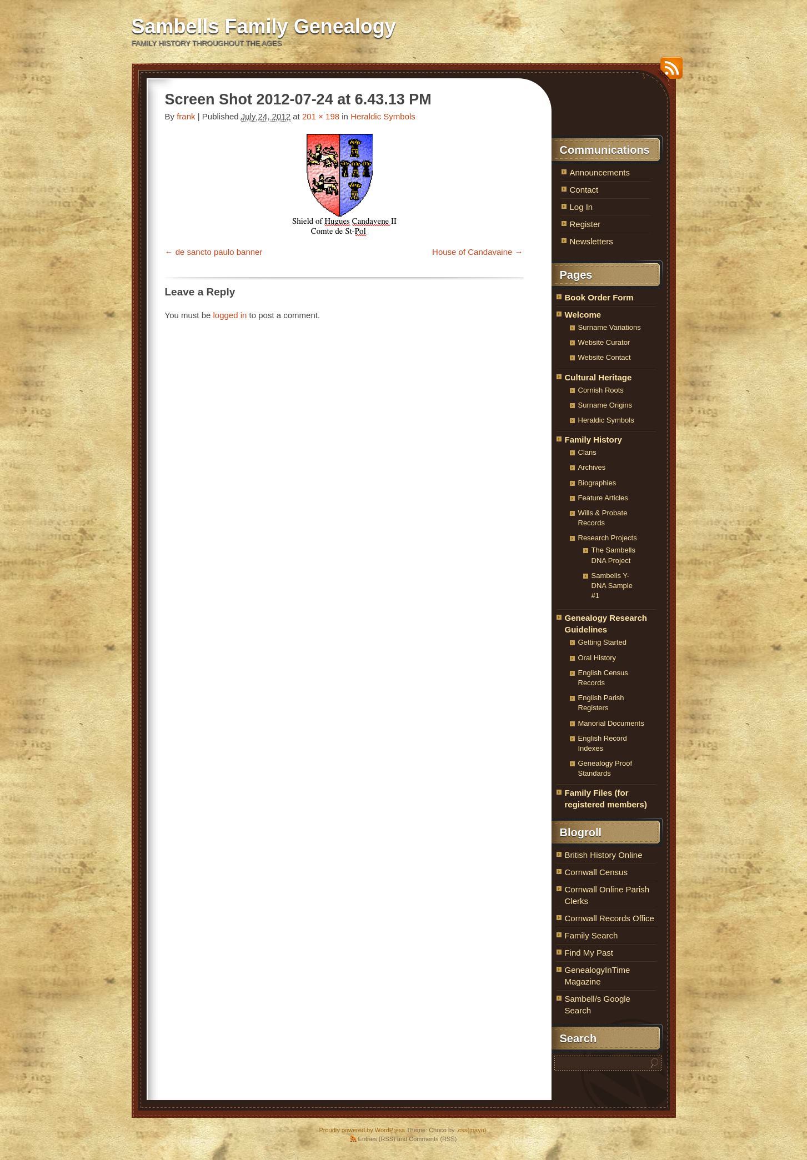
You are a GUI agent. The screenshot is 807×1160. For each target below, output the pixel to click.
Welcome (583, 314)
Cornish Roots (601, 390)
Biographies (597, 483)
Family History (593, 439)
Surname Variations (609, 327)
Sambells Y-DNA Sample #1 (612, 585)
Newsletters (591, 241)
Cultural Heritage (598, 377)
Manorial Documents (611, 723)
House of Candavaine (472, 252)
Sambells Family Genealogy (264, 26)
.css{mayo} (472, 1130)
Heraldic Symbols (382, 116)
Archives (592, 467)
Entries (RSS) (376, 1139)
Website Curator (604, 342)
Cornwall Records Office (609, 918)
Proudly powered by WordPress (361, 1130)
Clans (587, 452)
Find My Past (589, 952)
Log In (581, 207)
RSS (669, 72)
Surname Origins (605, 405)
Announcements (600, 172)
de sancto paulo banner (219, 252)
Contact (584, 189)
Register (585, 224)
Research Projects (607, 538)
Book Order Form (599, 297)
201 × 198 (320, 116)
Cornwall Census (596, 872)
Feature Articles (603, 498)
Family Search (591, 935)
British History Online (604, 855)
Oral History (597, 658)
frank (186, 116)
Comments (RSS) (433, 1139)
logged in (230, 315)
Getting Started (602, 642)
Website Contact (604, 357)
